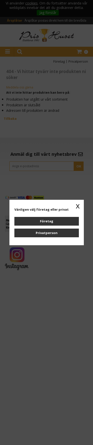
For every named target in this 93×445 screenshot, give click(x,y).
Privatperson (47, 233)
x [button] (78, 205)
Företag (46, 221)
